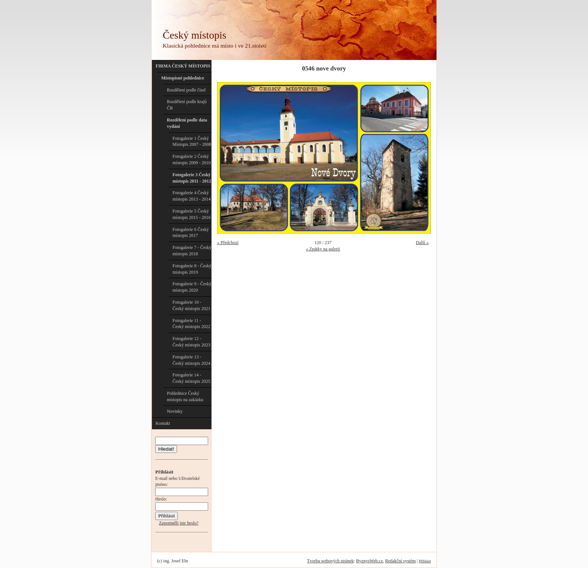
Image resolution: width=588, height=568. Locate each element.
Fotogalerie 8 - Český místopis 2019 (192, 269)
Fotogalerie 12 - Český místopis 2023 (191, 342)
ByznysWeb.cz (369, 561)
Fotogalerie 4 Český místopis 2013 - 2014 (191, 196)
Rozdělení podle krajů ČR (187, 105)
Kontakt (163, 423)
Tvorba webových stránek (330, 561)
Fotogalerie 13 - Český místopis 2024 (191, 360)
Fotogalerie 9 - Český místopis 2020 (192, 287)
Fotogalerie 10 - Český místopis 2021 (191, 305)
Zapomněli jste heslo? (178, 523)
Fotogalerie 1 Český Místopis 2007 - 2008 (191, 141)
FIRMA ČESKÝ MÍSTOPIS (183, 66)
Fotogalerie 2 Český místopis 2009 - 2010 (191, 159)
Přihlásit (425, 561)
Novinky (175, 411)
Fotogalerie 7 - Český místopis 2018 (192, 250)
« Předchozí (227, 242)
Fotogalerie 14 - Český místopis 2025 (191, 378)
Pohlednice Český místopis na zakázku (185, 396)
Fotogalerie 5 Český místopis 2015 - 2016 (191, 214)
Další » (422, 242)
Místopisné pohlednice (182, 78)
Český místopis (194, 35)
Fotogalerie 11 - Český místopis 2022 (191, 324)
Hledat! (166, 449)
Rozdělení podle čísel (186, 90)
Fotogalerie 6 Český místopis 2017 (190, 232)
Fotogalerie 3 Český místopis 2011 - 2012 (191, 178)
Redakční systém (400, 561)
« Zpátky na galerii (323, 249)
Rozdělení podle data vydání (187, 123)
